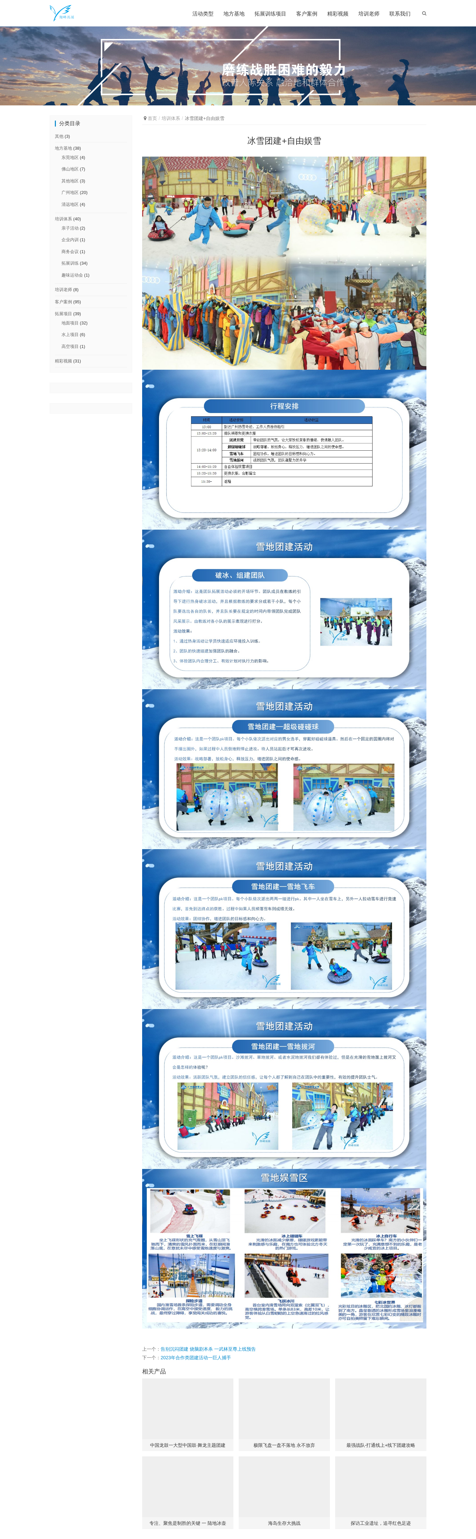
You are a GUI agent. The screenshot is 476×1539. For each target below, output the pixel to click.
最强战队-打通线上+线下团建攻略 (381, 1445)
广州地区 (70, 192)
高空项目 (70, 346)
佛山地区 (70, 169)
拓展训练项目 (270, 14)
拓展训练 (70, 263)
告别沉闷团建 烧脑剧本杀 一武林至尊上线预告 (208, 1349)
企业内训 (70, 239)
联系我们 (400, 14)
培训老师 (368, 14)
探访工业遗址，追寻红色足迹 (381, 1523)
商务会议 (70, 251)
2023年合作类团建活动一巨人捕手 (196, 1357)
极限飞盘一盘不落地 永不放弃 (284, 1445)
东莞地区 (70, 157)
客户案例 (306, 14)
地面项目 (70, 322)
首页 (152, 118)
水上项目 (70, 334)
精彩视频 (337, 14)
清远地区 (70, 204)
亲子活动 (70, 228)
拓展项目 (63, 313)
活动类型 (203, 14)
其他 (59, 136)
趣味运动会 (72, 275)
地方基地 (234, 14)
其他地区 (70, 180)
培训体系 (171, 118)
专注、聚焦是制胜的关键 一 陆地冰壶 (187, 1523)
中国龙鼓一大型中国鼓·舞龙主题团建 (187, 1445)
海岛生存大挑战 (284, 1523)
